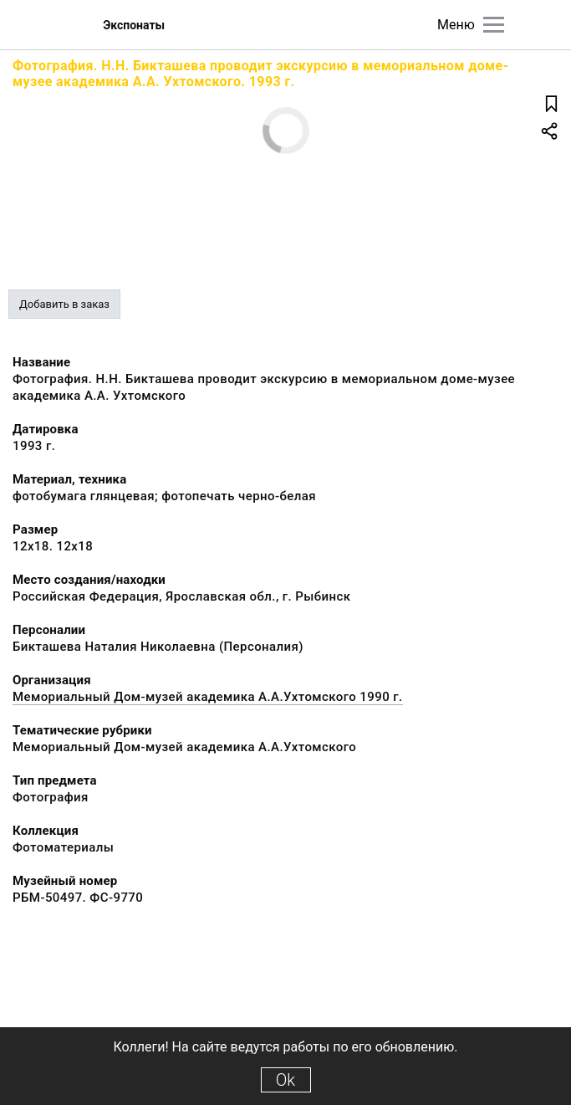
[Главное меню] (493, 24)
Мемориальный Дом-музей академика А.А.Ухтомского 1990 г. (208, 696)
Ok (285, 1080)
